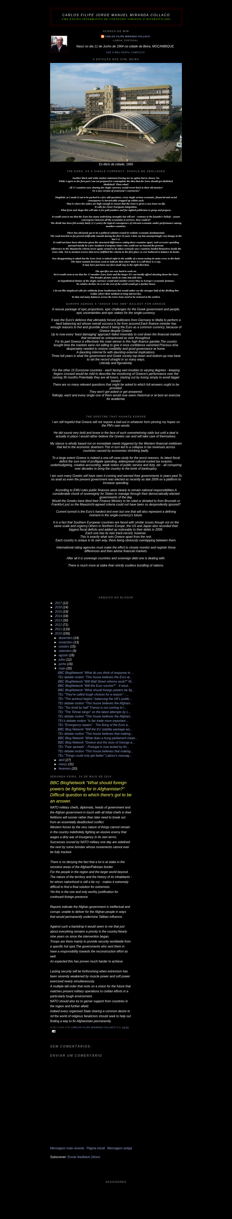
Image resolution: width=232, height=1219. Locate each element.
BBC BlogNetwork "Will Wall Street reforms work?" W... (96, 681)
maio (62, 668)
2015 (59, 611)
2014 (59, 616)
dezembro (66, 638)
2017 (59, 603)
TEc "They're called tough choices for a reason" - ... (93, 694)
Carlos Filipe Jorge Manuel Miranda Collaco (116, 15)
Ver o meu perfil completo (125, 52)
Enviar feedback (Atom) (84, 1157)
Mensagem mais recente (67, 1148)
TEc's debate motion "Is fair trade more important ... (93, 720)
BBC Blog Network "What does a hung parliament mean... (98, 738)
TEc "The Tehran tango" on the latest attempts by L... (94, 712)
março (63, 764)
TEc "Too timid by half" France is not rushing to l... (92, 707)
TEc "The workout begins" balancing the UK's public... (95, 699)
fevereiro (65, 768)
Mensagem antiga (119, 1148)
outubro (64, 646)
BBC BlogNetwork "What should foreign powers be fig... (96, 690)
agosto (64, 655)
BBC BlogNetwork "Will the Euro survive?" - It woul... (94, 685)
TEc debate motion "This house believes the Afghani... (95, 703)
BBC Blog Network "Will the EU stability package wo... (95, 729)
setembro (65, 651)
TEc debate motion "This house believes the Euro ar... (95, 677)
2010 (59, 633)
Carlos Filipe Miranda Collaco (127, 36)
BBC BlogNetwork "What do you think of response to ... (96, 672)
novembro (66, 642)
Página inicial (95, 1148)
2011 (59, 629)
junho (63, 664)
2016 (59, 607)
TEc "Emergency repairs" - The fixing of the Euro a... (94, 725)
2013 (59, 620)
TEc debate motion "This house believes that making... (95, 733)
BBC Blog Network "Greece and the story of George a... (96, 742)
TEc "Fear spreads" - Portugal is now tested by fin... (93, 747)
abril (62, 760)
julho (62, 659)
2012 (59, 624)
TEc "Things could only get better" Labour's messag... (95, 755)
